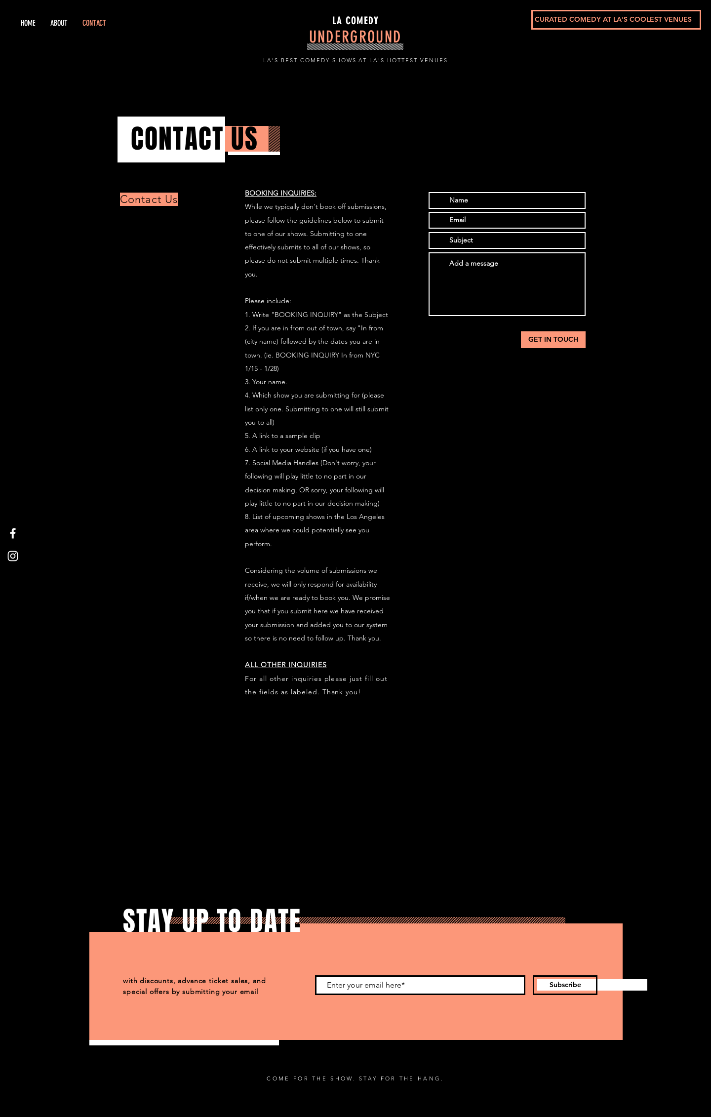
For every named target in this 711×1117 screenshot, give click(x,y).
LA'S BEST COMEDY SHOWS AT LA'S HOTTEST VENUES (355, 60)
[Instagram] (13, 556)
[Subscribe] (565, 985)
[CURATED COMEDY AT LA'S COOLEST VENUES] (616, 20)
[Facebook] (13, 533)
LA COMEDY (355, 21)
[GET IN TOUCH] (553, 339)
